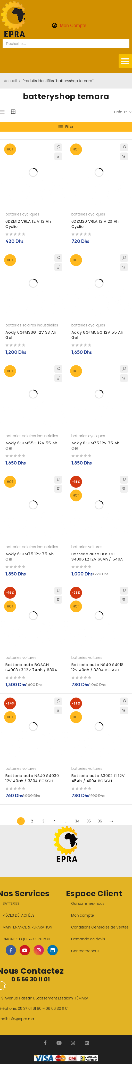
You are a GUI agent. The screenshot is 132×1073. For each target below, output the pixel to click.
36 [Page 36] (100, 821)
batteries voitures (86, 546)
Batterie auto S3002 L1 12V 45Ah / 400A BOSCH (98, 778)
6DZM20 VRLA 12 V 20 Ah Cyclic (95, 224)
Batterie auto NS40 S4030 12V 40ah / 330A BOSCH (32, 778)
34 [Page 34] (77, 821)
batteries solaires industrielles (31, 325)
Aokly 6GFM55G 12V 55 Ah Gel (97, 335)
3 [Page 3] (43, 821)
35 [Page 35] (89, 821)
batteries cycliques (22, 214)
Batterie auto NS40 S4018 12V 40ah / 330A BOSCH (97, 667)
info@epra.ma (21, 1018)
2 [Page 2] (32, 821)
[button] (125, 61)
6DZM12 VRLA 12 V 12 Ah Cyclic (28, 224)
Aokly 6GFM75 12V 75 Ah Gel (95, 445)
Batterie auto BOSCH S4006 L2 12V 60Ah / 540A (97, 556)
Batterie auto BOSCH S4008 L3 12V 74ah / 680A (31, 667)
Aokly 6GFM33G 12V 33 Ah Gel (30, 335)
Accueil (10, 80)
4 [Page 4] (54, 821)
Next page (111, 821)
